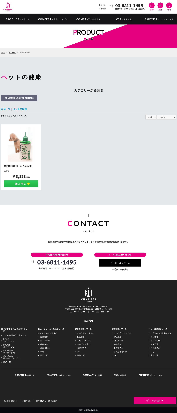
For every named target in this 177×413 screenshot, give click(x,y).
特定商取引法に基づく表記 (46, 401)
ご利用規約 (26, 401)
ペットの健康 (20, 109)
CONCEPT (53, 19)
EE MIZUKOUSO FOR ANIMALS (19, 97)
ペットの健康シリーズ (157, 328)
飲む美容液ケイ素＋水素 (9, 351)
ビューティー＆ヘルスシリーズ (51, 328)
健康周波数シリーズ (83, 328)
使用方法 (44, 344)
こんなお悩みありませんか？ (15, 335)
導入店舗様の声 (120, 351)
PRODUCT (24, 375)
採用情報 (102, 8)
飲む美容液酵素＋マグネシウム (11, 357)
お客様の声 (45, 348)
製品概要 (44, 336)
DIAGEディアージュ (8, 340)
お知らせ (102, 5)
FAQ (42, 351)
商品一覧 (12, 52)
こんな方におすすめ (48, 333)
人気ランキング (83, 340)
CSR (124, 19)
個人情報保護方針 (10, 401)
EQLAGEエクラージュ (9, 345)
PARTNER (159, 19)
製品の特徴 (45, 340)
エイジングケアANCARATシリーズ (14, 329)
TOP (3, 52)
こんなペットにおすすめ (161, 333)
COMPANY (88, 19)
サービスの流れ (83, 344)
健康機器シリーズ (119, 328)
